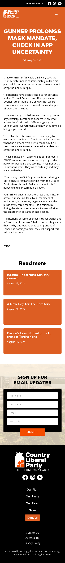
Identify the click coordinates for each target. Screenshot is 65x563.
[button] (56, 14)
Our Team (32, 503)
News (32, 510)
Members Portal (34, 3)
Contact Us (32, 532)
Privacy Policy (33, 543)
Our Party (32, 496)
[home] (11, 14)
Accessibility (32, 537)
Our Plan (32, 489)
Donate (32, 517)
